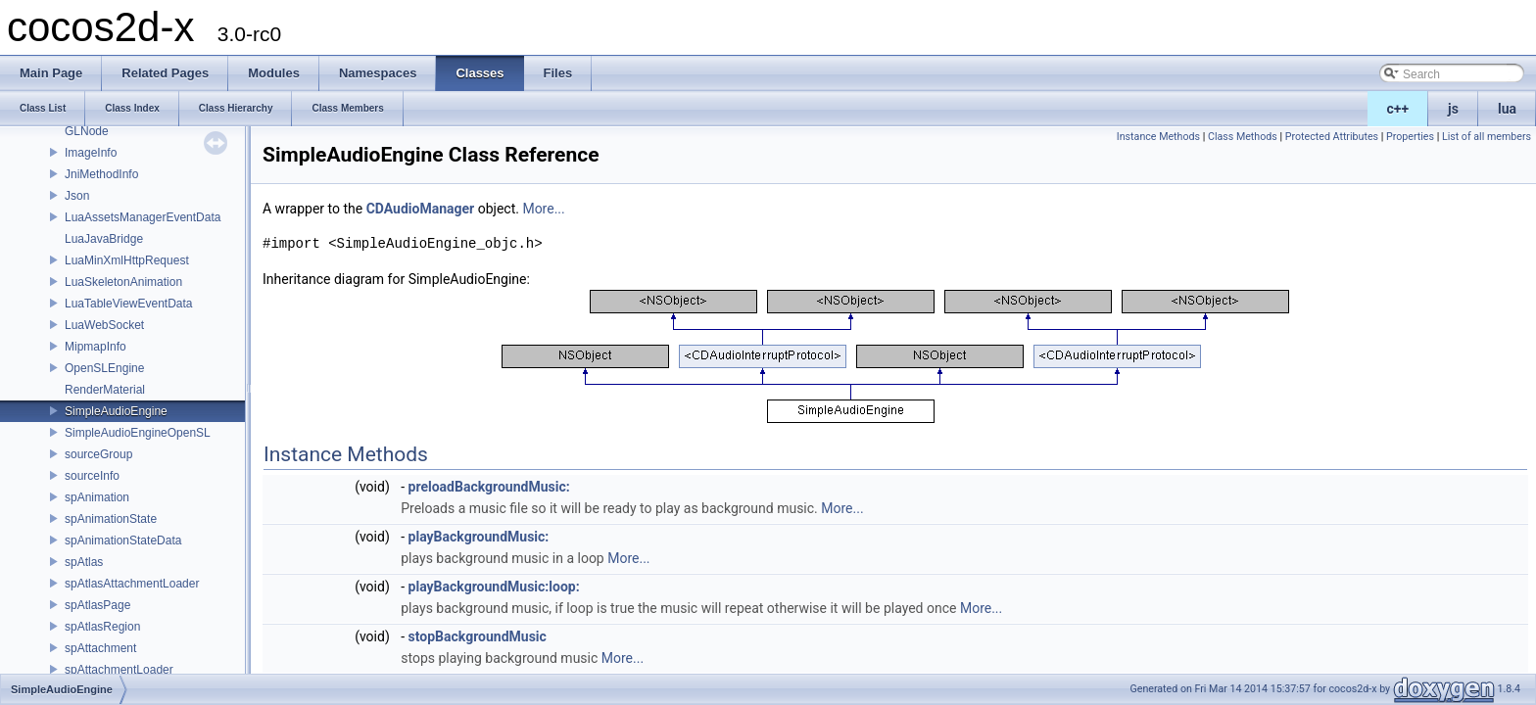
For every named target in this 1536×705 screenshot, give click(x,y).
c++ (1398, 109)
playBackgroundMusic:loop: (494, 586)
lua (1507, 109)
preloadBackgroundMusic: (489, 486)
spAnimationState (111, 519)
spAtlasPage (97, 605)
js (1453, 109)
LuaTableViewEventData (129, 303)
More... (543, 208)
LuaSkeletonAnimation (123, 282)
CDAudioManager (420, 208)
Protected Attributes (1331, 136)
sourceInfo (92, 476)
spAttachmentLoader (119, 670)
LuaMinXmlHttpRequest (127, 260)
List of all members (1486, 136)
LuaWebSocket (104, 325)
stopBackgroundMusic (477, 636)
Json (77, 196)
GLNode (87, 131)
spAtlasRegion (102, 627)
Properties (1410, 136)
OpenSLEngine (104, 368)
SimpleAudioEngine (116, 411)
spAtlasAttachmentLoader (132, 583)
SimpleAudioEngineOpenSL (138, 433)
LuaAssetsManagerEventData (142, 217)
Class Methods (1242, 136)
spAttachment (100, 648)
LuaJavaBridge (104, 239)
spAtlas (84, 562)
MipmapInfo (95, 346)
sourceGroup (98, 454)
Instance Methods (1158, 136)
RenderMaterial (105, 390)
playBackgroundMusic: (479, 536)
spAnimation (97, 497)
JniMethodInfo (101, 174)
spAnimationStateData (123, 540)
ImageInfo (91, 153)
